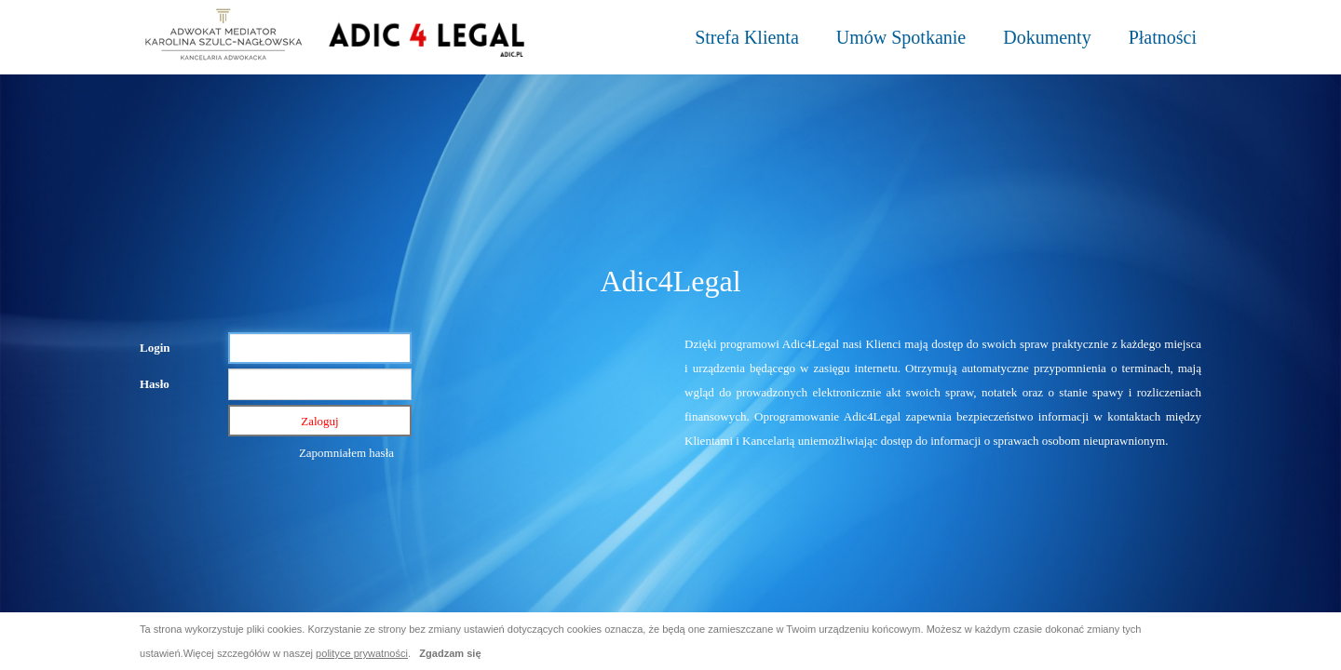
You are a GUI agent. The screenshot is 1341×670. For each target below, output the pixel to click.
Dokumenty (1046, 37)
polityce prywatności (362, 653)
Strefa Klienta (747, 37)
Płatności (1163, 37)
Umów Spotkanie (901, 37)
